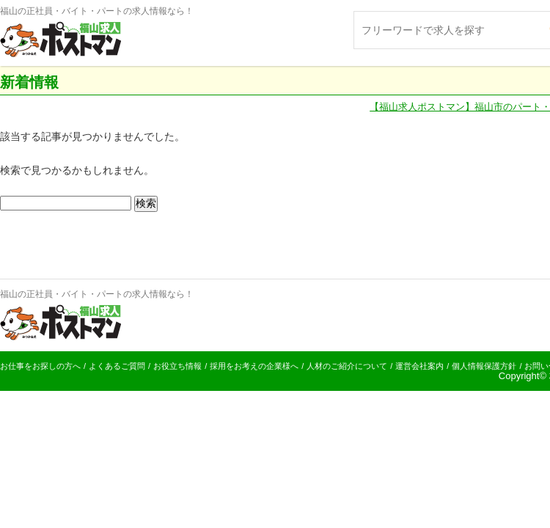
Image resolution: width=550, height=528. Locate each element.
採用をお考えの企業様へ (254, 366)
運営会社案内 (419, 366)
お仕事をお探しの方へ (40, 366)
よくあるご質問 (117, 366)
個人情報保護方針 (484, 366)
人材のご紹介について (347, 366)
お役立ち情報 (177, 366)
